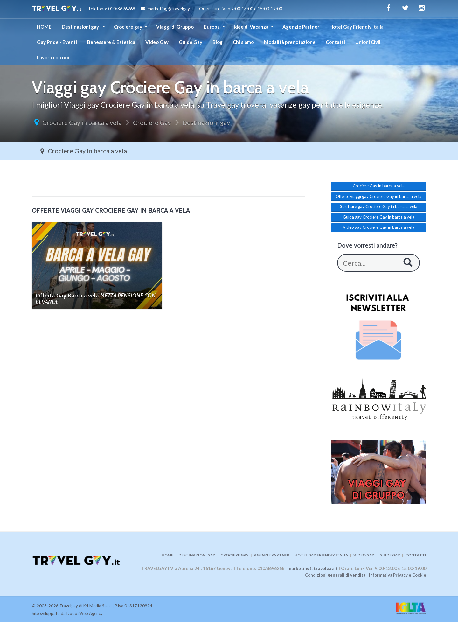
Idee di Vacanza (251, 27)
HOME (44, 27)
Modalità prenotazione (290, 42)
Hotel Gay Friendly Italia (357, 27)
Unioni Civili (368, 42)
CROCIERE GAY (234, 555)
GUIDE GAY (389, 555)
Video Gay (157, 42)
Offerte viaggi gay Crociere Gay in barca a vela (378, 196)
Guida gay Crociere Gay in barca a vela (378, 217)
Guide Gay (190, 42)
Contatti (335, 42)
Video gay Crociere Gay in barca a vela (378, 227)
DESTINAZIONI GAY (196, 555)
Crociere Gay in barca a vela (81, 122)
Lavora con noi (53, 57)
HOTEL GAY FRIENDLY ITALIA (321, 555)
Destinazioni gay (81, 27)
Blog (217, 42)
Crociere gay (128, 27)
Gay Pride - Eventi (57, 42)
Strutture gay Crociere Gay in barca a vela (378, 206)
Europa (212, 27)
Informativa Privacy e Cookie (397, 574)
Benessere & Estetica (111, 42)
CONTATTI (415, 555)
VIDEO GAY (363, 555)
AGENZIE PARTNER (271, 555)
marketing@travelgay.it (313, 568)
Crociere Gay (152, 122)
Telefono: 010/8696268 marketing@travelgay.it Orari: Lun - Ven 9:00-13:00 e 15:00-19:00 (157, 9)
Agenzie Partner (300, 27)
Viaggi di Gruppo (175, 27)
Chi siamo (243, 42)
